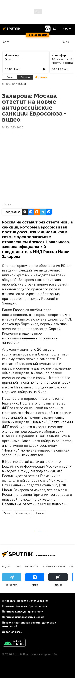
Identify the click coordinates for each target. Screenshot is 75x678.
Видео (7, 513)
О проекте (8, 600)
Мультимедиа (22, 513)
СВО (18, 566)
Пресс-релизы (37, 606)
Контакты (8, 606)
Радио (7, 566)
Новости (39, 513)
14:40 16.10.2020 (12, 127)
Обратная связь (12, 632)
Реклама (21, 606)
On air (8, 59)
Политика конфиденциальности (22, 611)
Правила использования (32, 600)
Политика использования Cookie (23, 617)
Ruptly (8, 204)
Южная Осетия (54, 566)
